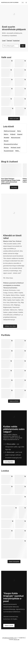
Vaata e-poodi (9, 625)
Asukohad (16, 40)
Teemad (9, 40)
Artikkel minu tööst (10, 326)
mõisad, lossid (16, 147)
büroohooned (16, 137)
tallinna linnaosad (10, 131)
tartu (19, 131)
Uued (3, 40)
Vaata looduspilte (14, 561)
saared (20, 134)
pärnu (6, 134)
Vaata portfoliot (14, 401)
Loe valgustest (9, 462)
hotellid (7, 137)
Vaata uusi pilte (13, 118)
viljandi (13, 134)
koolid (6, 141)
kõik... (18, 151)
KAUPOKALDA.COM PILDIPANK (9, 2)
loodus (7, 147)
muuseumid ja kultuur (11, 144)
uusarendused (9, 151)
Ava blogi (14, 187)
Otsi (23, 46)
